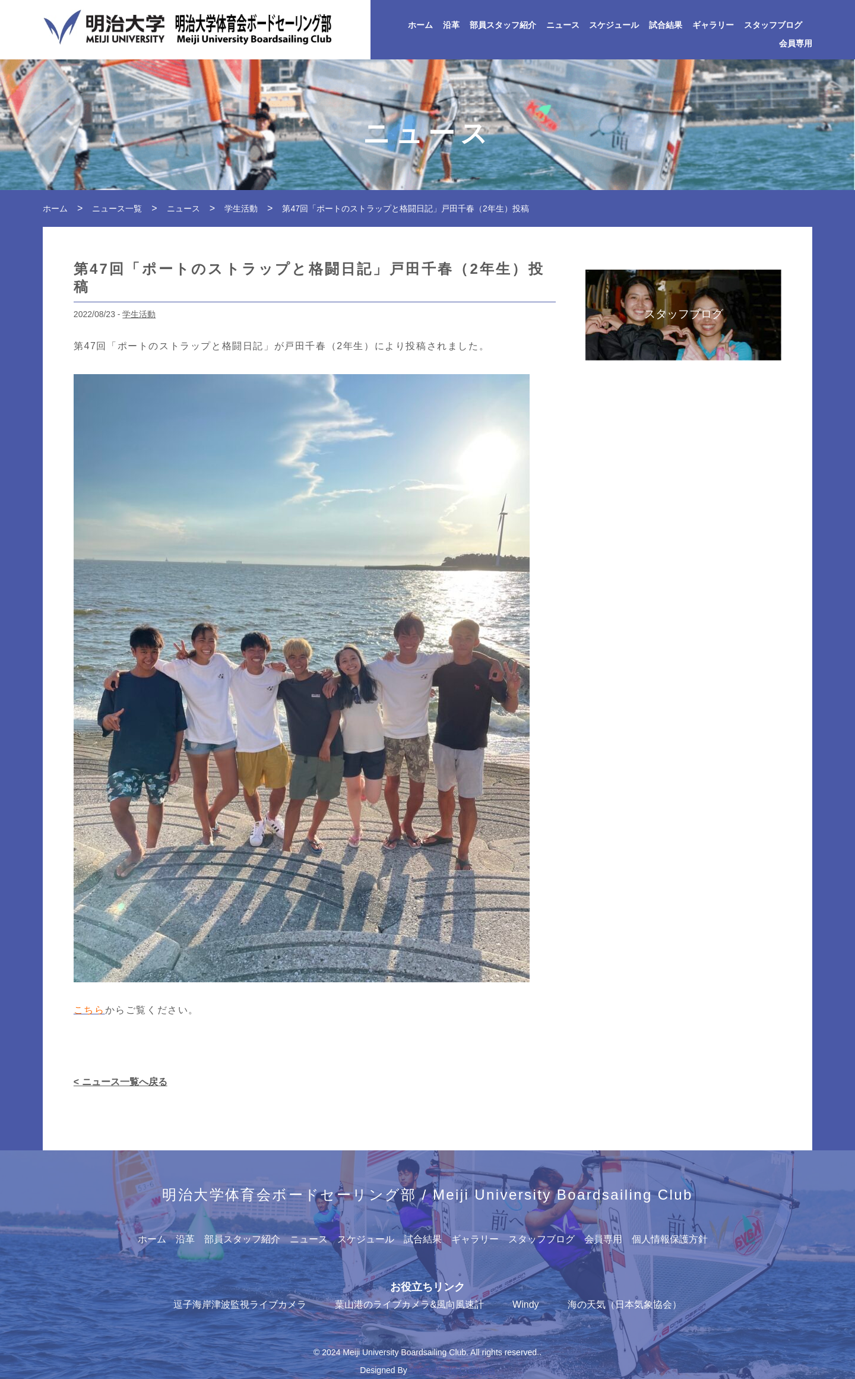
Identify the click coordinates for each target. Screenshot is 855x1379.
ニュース (563, 25)
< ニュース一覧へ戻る (120, 1082)
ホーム (420, 25)
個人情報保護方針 (670, 1239)
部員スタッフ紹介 (503, 25)
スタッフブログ (773, 25)
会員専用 (795, 43)
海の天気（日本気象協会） (625, 1304)
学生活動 (139, 314)
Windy (525, 1304)
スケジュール (614, 25)
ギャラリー (713, 25)
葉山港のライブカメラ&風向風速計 (409, 1304)
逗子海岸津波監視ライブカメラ (239, 1304)
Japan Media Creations (452, 1370)
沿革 (451, 25)
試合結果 (665, 25)
